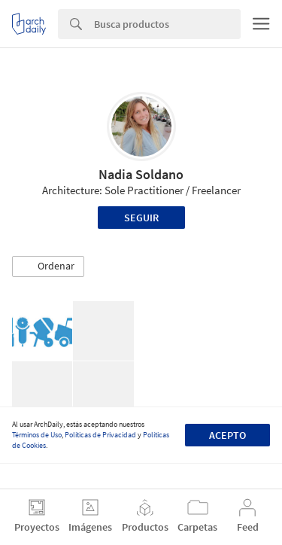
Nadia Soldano (141, 174)
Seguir (141, 217)
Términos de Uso (37, 435)
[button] (48, 266)
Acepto (227, 435)
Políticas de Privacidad (100, 435)
